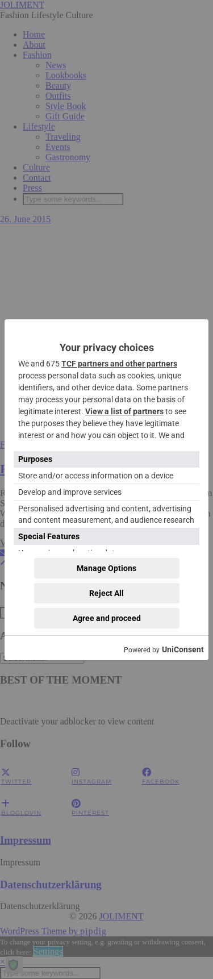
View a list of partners (124, 411)
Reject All (106, 593)
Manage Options (106, 568)
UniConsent (183, 649)
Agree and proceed (107, 618)
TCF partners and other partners (119, 363)
